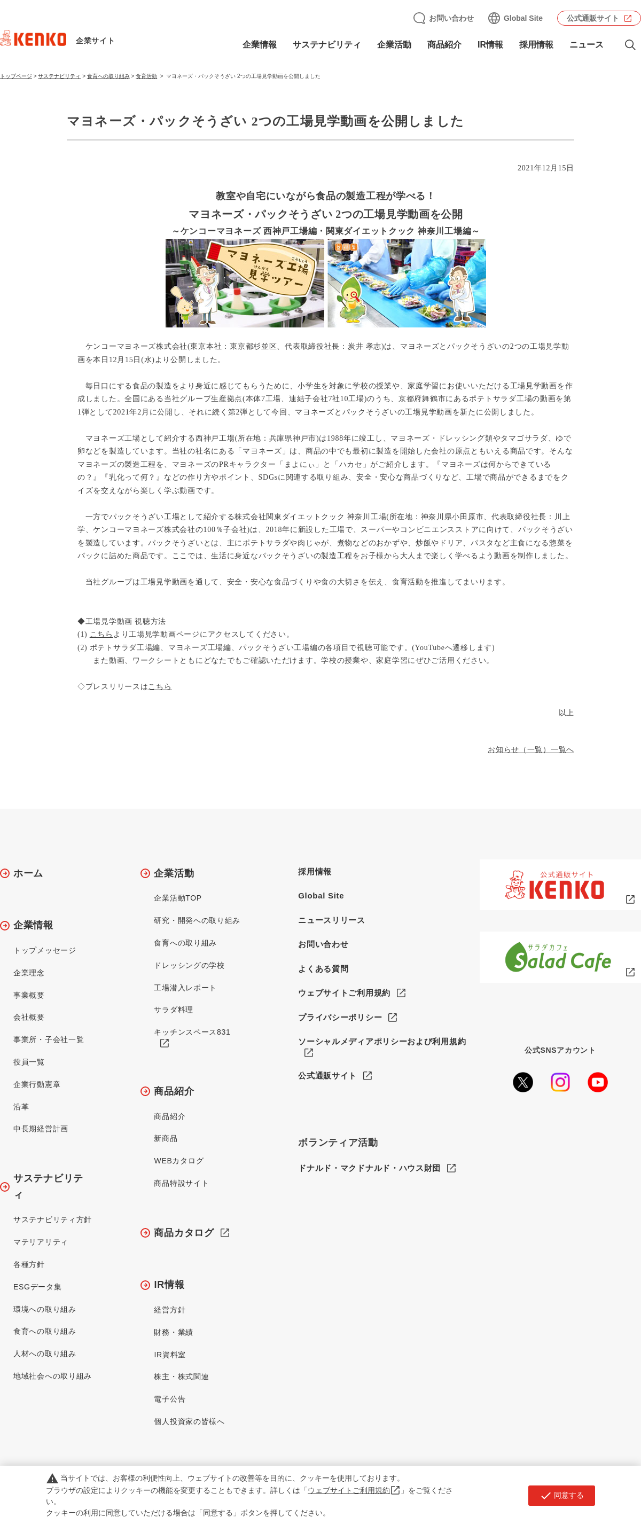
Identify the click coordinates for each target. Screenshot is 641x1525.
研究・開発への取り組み (197, 920)
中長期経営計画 (40, 1128)
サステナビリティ (327, 44)
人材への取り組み (44, 1353)
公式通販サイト (593, 18)
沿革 (21, 1106)
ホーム (28, 873)
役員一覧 (29, 1062)
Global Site (523, 18)
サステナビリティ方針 (52, 1219)
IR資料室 (170, 1354)
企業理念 (29, 972)
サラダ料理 (173, 1009)
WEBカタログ (179, 1160)
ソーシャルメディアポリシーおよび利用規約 (382, 1041)
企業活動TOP (177, 898)
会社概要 (29, 1017)
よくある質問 (323, 968)
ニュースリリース (331, 920)
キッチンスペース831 (192, 1032)
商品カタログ (184, 1232)
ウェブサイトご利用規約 (344, 992)
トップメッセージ (44, 950)
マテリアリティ (40, 1242)
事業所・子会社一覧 (48, 1039)
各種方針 (29, 1264)
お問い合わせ (451, 18)
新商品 (165, 1138)
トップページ (16, 76)
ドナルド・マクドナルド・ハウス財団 (369, 1167)
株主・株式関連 (181, 1376)
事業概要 (29, 995)
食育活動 (146, 76)
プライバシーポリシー (340, 1017)
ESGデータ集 (37, 1286)
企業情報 (260, 44)
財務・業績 (173, 1332)
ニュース (586, 44)
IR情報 (490, 44)
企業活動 (394, 44)
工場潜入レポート (185, 987)
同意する (562, 1495)
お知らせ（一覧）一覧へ (531, 750)
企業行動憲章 (36, 1084)
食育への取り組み (108, 76)
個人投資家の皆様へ (189, 1421)
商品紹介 (444, 44)
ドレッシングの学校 (189, 965)
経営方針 (169, 1309)
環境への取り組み (44, 1309)
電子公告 (169, 1399)
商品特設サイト (181, 1183)
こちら (101, 634)
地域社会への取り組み (52, 1376)
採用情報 (536, 44)
